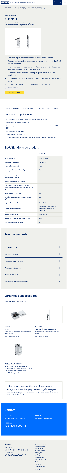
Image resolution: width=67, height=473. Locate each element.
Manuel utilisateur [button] (32, 254)
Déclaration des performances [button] (32, 282)
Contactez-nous (14, 92)
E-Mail (23, 394)
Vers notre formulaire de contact (40, 466)
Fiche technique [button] (32, 247)
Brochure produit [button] (32, 275)
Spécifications (27, 109)
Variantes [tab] (21, 301)
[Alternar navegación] (64, 2)
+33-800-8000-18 (15, 425)
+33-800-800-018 (15, 455)
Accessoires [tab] (10, 301)
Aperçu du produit (12, 109)
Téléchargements (42, 109)
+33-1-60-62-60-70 (16, 418)
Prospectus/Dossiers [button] (32, 268)
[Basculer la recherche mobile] (55, 2)
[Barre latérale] (59, 2)
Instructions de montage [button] (32, 261)
